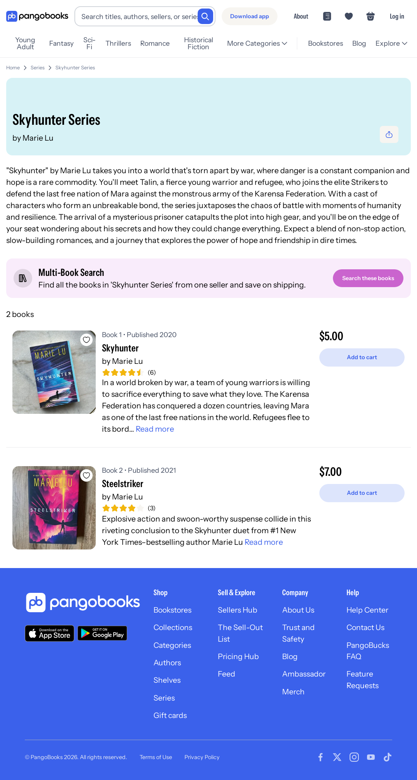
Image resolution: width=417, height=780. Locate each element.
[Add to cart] (362, 358)
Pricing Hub (239, 658)
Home (13, 68)
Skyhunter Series (75, 68)
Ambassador (304, 676)
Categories (173, 646)
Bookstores (325, 43)
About (301, 16)
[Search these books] (368, 278)
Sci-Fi (95, 43)
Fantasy (65, 43)
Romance (161, 43)
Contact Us (366, 629)
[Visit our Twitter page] (337, 760)
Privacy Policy (202, 759)
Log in (397, 16)
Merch (293, 694)
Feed (226, 676)
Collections (173, 629)
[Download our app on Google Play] (102, 634)
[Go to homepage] (37, 16)
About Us (298, 611)
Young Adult (27, 43)
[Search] (205, 16)
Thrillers (125, 43)
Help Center (368, 611)
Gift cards (170, 718)
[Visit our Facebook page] (320, 760)
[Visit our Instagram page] (354, 760)
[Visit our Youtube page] (371, 760)
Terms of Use (156, 759)
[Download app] (249, 16)
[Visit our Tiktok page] (387, 760)
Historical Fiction (207, 43)
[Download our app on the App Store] (49, 633)
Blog (359, 43)
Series (38, 68)
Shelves (167, 682)
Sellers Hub (238, 611)
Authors (168, 664)
